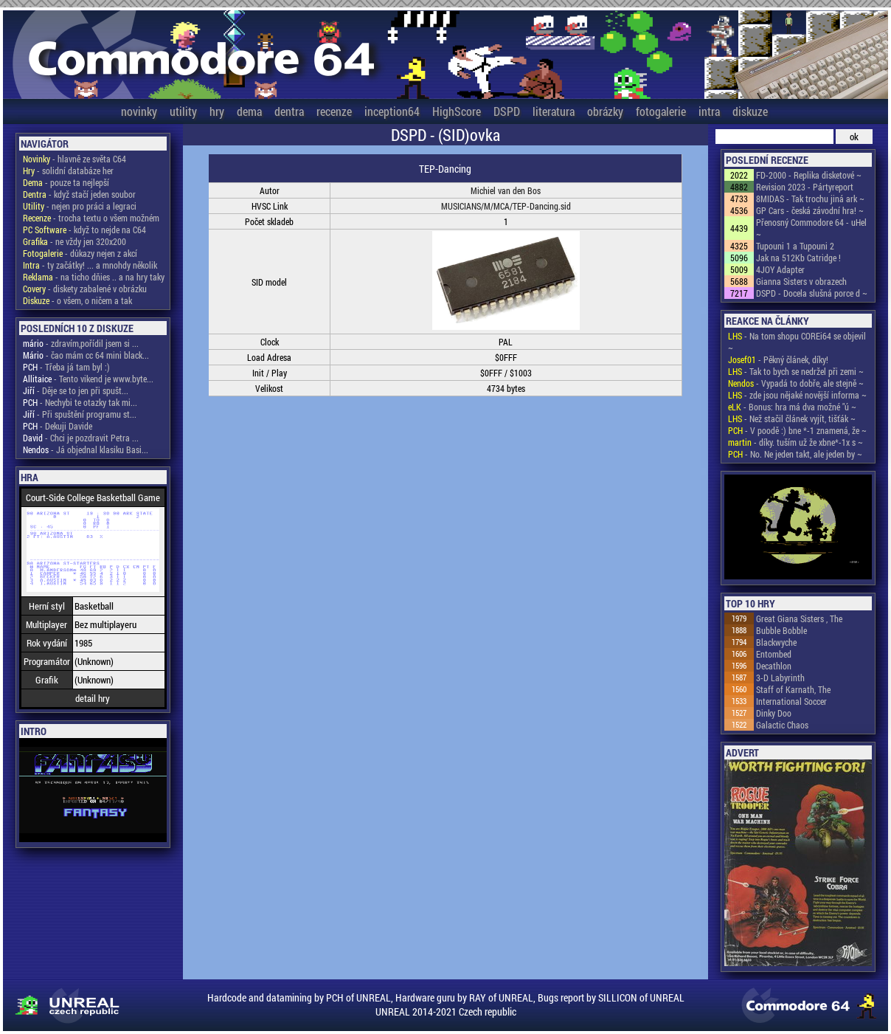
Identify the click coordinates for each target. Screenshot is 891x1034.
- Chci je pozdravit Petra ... (81, 438)
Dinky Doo (773, 713)
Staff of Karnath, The (793, 689)
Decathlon (773, 666)
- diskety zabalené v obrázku (85, 288)
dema (249, 111)
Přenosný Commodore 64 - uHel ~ (811, 228)
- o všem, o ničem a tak (77, 300)
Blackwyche (776, 642)
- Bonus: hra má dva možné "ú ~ (792, 407)
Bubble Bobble (781, 630)
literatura (554, 111)
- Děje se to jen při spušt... (75, 390)
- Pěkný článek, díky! (778, 359)
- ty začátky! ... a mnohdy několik (90, 265)
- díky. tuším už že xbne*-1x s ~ (795, 442)
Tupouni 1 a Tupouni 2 (795, 246)
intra (709, 111)
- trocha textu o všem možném (91, 218)
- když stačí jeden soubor (79, 194)
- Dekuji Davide (57, 426)
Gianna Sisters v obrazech (801, 281)
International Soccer (791, 701)
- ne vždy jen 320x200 (74, 241)
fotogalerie (661, 111)
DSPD (506, 111)
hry (216, 111)
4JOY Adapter (780, 269)
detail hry (92, 698)
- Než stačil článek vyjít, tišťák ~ (792, 418)
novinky (139, 111)
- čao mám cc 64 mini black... (86, 355)
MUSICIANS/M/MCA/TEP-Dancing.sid (506, 206)
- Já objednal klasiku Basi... (85, 449)
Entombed (773, 654)
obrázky (605, 111)
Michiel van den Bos (506, 190)
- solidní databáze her (68, 170)
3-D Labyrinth (780, 677)
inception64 (392, 111)
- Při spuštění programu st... (79, 414)
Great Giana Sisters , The (799, 618)
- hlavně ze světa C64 (74, 159)
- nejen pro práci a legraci (79, 206)
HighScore (456, 111)
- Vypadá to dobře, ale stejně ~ (796, 383)
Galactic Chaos (782, 725)
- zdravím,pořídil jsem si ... (81, 343)
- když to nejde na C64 (84, 229)
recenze (334, 111)
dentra (289, 111)
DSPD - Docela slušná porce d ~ (811, 293)
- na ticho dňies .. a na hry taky (93, 277)
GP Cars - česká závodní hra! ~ (810, 210)
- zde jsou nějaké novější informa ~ (797, 395)
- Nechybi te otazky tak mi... (80, 402)
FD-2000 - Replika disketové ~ (808, 175)
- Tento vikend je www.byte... (88, 379)
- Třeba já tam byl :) (66, 367)
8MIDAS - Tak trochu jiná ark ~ (810, 198)
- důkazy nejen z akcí (80, 253)
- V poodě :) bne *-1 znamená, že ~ (797, 430)
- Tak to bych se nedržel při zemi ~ (796, 371)
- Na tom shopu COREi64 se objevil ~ (797, 342)
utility (183, 111)
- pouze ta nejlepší (66, 182)
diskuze (750, 111)
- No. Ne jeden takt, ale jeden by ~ (795, 454)
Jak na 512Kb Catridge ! (798, 257)
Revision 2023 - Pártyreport (804, 187)
